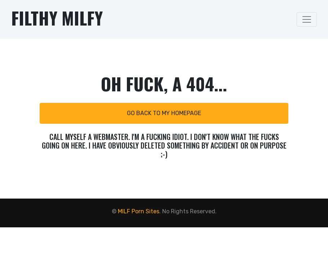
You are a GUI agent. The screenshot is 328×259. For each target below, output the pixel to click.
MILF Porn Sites (138, 211)
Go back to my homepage (164, 113)
